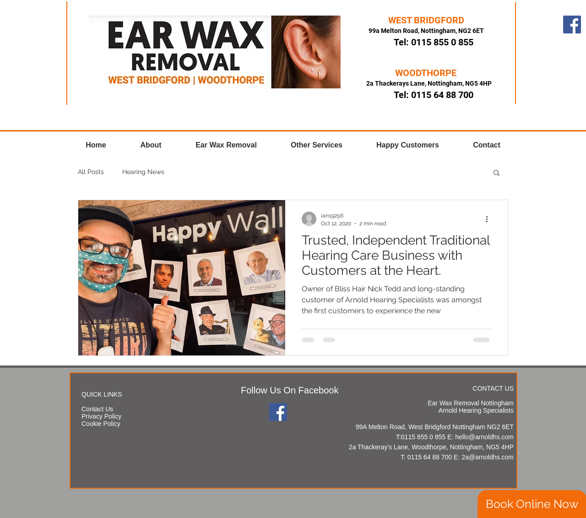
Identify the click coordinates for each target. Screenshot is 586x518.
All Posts (91, 171)
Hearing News (143, 171)
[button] (496, 173)
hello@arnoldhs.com (484, 437)
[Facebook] (572, 24)
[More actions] (489, 218)
